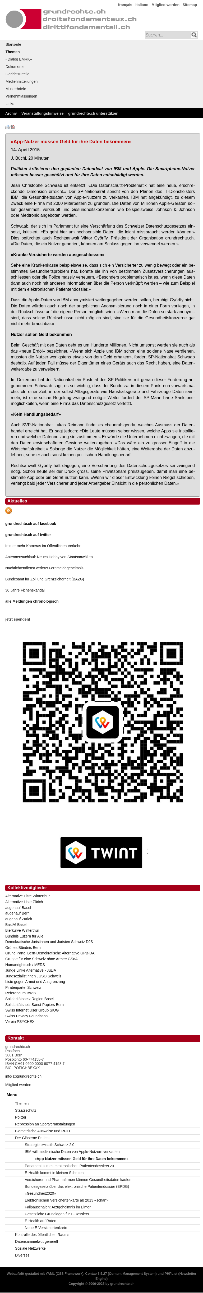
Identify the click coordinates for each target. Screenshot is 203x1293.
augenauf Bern (17, 913)
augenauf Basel (18, 908)
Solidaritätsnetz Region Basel (29, 999)
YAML (50, 1274)
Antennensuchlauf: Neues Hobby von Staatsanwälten (49, 557)
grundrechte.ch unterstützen (93, 113)
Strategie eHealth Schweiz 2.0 (50, 1145)
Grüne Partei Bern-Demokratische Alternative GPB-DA (50, 953)
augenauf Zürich (18, 919)
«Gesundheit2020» (40, 1193)
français (125, 5)
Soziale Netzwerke (30, 1248)
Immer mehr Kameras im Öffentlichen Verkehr (43, 546)
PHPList (171, 1274)
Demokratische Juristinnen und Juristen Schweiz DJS (49, 942)
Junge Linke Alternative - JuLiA (30, 970)
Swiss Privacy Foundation (26, 1016)
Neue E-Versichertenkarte (46, 1228)
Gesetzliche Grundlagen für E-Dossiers (57, 1214)
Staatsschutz (25, 1110)
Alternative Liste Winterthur (27, 896)
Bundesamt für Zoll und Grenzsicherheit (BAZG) (44, 579)
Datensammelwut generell (36, 1241)
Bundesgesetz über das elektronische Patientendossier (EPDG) (77, 1186)
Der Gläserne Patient (32, 1138)
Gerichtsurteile (17, 74)
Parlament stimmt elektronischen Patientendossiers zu (69, 1166)
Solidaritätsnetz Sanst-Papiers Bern (34, 1005)
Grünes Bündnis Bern (23, 947)
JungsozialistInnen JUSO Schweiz (33, 976)
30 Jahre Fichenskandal (25, 590)
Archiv (11, 113)
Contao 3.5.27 (96, 1274)
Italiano (141, 5)
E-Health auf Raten (40, 1221)
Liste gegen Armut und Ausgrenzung (35, 982)
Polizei (20, 1117)
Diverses (22, 1255)
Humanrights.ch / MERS (25, 965)
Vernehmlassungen (21, 96)
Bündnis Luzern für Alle (24, 936)
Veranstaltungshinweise (42, 113)
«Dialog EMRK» (19, 59)
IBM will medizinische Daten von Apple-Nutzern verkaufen (72, 1151)
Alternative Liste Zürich (24, 902)
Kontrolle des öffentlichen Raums (42, 1234)
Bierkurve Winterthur (22, 930)
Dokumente (15, 66)
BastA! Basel (15, 924)
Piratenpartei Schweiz (23, 987)
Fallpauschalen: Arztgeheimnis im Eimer (58, 1207)
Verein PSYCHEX (20, 1021)
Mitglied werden (165, 5)
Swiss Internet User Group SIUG (32, 1010)
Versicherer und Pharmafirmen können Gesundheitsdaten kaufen (78, 1179)
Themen (13, 52)
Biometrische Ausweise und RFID (42, 1131)
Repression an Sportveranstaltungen (45, 1124)
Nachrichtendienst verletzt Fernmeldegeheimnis (44, 568)
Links (10, 103)
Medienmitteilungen (22, 81)
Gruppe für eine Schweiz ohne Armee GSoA (41, 959)
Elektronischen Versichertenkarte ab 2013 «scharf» (67, 1200)
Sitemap (190, 5)
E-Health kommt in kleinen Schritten (54, 1173)
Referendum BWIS (20, 993)
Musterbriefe (16, 89)
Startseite (13, 44)
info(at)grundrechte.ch (23, 1076)
